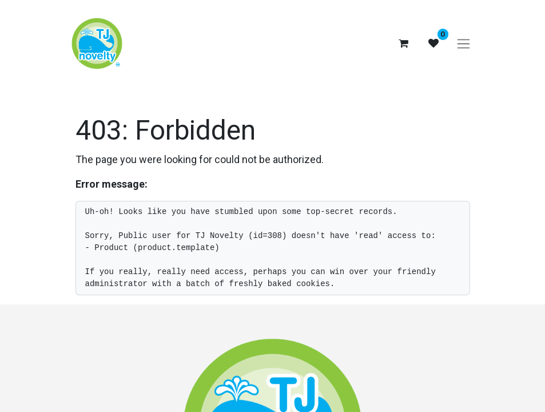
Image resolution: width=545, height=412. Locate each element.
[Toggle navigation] (463, 43)
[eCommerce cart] (403, 43)
